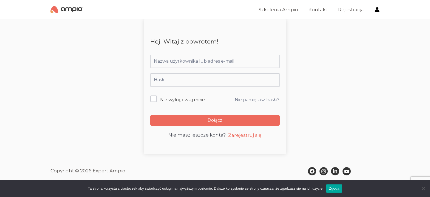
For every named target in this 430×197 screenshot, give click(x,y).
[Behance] (347, 171)
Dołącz (215, 120)
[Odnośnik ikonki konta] (377, 9)
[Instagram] (323, 171)
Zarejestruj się (244, 135)
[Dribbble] (335, 171)
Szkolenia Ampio (281, 9)
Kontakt (319, 9)
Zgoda (334, 188)
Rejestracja (351, 9)
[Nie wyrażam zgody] (423, 188)
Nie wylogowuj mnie (182, 99)
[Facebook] (312, 171)
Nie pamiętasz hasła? (257, 99)
